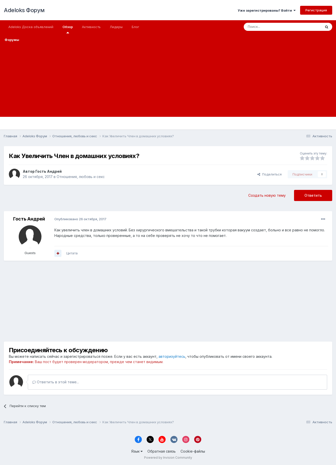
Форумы (12, 40)
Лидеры (116, 27)
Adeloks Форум (24, 10)
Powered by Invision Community (168, 457)
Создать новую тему (267, 195)
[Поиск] (271, 27)
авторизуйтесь (172, 356)
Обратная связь (161, 451)
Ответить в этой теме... (55, 382)
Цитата (72, 253)
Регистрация (316, 10)
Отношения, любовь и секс (81, 176)
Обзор (67, 29)
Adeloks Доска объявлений (30, 27)
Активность (91, 27)
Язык (137, 451)
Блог (135, 27)
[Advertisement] (168, 81)
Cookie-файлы (193, 451)
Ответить (313, 195)
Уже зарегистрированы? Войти (267, 10)
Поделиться (269, 174)
